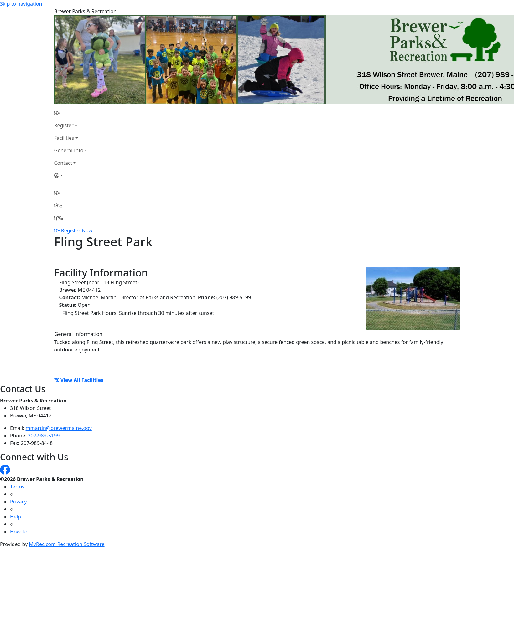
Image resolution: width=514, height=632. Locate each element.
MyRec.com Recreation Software (66, 544)
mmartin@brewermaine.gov (59, 428)
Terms (17, 486)
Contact (63, 162)
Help (15, 516)
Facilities (64, 137)
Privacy (18, 501)
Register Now (76, 230)
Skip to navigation (21, 3)
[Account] (70, 175)
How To (18, 531)
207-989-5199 (44, 435)
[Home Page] (70, 113)
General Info (69, 150)
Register (64, 125)
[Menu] (58, 218)
